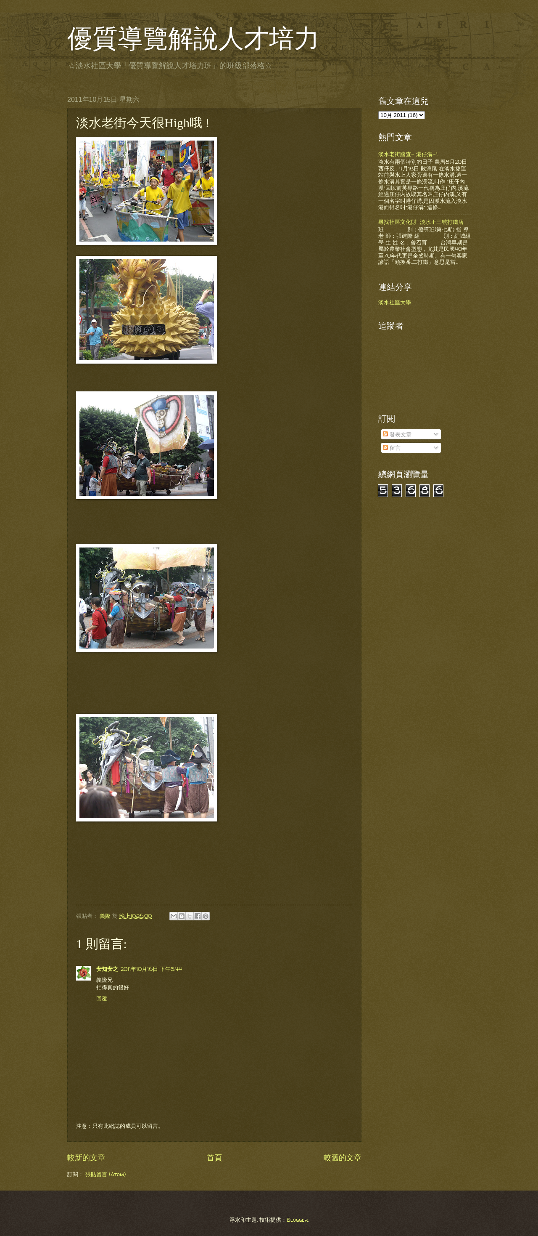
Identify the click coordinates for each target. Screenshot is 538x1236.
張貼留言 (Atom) (105, 1174)
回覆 (101, 998)
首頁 (214, 1157)
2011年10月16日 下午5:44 (151, 969)
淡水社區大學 (394, 302)
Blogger (297, 1219)
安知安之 (107, 969)
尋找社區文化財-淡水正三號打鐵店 (421, 222)
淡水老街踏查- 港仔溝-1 (408, 154)
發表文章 (397, 434)
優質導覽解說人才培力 (193, 39)
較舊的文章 (342, 1157)
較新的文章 (86, 1157)
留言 (392, 448)
